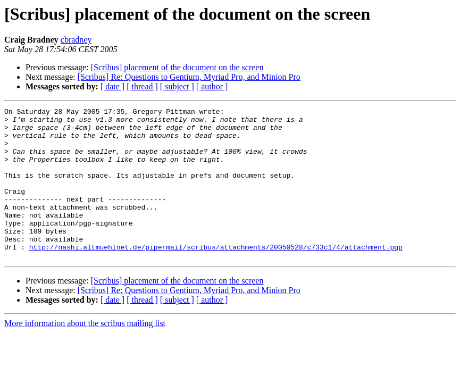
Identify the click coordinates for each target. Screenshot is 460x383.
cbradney (76, 39)
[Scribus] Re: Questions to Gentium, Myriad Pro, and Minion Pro (189, 76)
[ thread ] (142, 86)
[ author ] (212, 86)
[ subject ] (177, 86)
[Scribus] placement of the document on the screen (177, 67)
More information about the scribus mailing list (84, 353)
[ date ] (112, 86)
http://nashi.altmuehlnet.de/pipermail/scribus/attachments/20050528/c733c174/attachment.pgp (216, 275)
